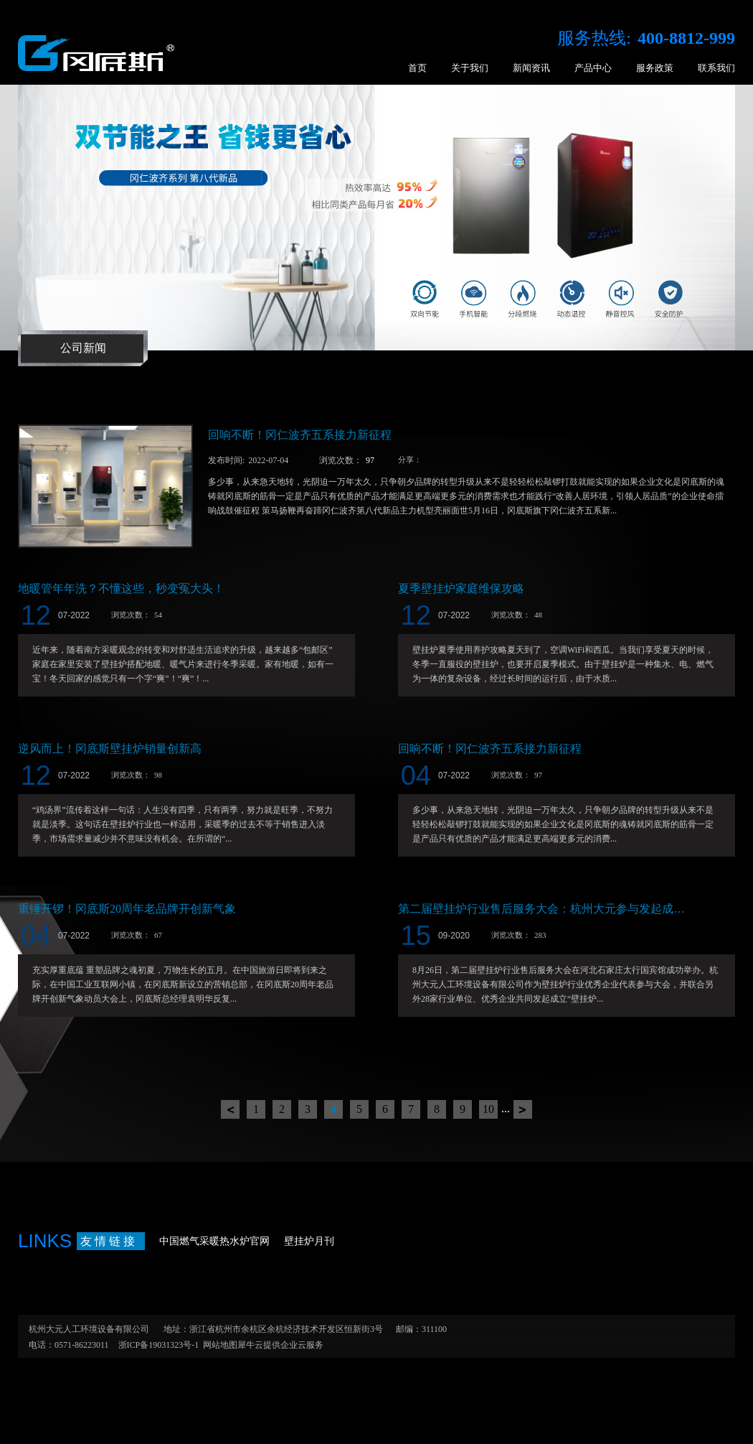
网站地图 (218, 1345)
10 (488, 1109)
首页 (417, 67)
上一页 (230, 1109)
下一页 (522, 1109)
